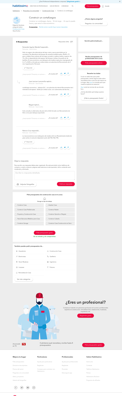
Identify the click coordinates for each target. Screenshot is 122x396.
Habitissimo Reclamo (92, 376)
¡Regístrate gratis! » (73, 1)
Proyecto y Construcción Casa (26, 214)
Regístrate (40, 365)
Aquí (82, 87)
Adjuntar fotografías (25, 185)
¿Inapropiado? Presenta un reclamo (33, 74)
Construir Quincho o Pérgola (57, 214)
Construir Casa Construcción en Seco (60, 223)
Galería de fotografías (19, 380)
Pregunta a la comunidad (93, 23)
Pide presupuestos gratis (93, 345)
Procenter (65, 369)
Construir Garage (22, 223)
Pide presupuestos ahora (93, 63)
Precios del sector (18, 369)
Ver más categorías (23, 279)
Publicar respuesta (66, 184)
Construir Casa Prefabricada (26, 209)
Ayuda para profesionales (70, 362)
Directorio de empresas (20, 365)
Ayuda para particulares (44, 362)
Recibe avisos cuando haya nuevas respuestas (53, 27)
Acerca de (89, 362)
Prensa (88, 373)
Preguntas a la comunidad (31, 11)
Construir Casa (22, 205)
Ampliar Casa (52, 205)
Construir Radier (53, 209)
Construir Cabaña (53, 219)
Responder (28, 68)
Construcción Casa (48, 11)
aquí (91, 82)
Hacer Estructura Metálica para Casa (28, 219)
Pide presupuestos (92, 6)
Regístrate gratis (85, 315)
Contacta (89, 365)
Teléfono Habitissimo (92, 369)
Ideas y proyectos (18, 376)
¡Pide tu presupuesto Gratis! (93, 98)
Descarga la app (67, 373)
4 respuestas (33, 27)
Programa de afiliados (93, 380)
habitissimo (16, 11)
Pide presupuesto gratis (44, 233)
